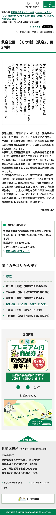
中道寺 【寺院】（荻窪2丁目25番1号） (26, 298)
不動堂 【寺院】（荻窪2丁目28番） (24, 310)
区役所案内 (33, 499)
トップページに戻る (13, 482)
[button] (28, 5)
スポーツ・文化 (43, 12)
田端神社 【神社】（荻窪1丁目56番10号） (28, 292)
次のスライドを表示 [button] (28, 387)
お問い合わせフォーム (18, 251)
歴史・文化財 (37, 15)
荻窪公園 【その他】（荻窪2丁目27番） (27, 304)
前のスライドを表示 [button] (18, 387)
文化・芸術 (23, 15)
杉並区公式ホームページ (22, 12)
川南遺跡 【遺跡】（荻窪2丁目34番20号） (28, 315)
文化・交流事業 (8, 15)
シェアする (35, 27)
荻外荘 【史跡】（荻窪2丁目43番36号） (27, 286)
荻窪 (14, 19)
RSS (5, 487)
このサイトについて (40, 482)
